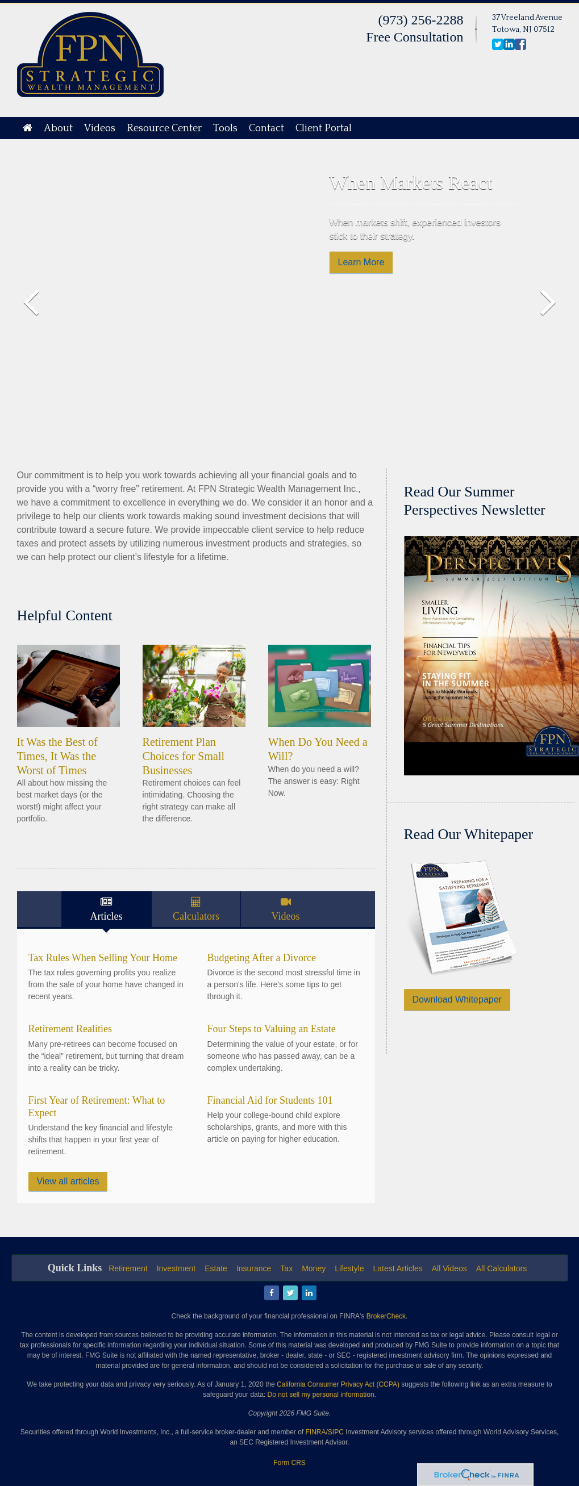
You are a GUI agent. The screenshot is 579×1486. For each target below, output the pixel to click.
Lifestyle (349, 1268)
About (58, 128)
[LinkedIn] (308, 1293)
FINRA (316, 1432)
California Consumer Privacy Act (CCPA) (338, 1384)
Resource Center (164, 128)
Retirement (128, 1268)
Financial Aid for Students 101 (270, 1100)
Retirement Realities (70, 1028)
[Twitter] (289, 1293)
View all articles (68, 1181)
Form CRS (289, 1463)
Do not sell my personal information (320, 1395)
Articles (106, 916)
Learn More (361, 262)
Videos (99, 128)
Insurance (253, 1268)
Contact (266, 128)
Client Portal (323, 128)
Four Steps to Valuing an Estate (271, 1028)
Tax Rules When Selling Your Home (102, 957)
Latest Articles (398, 1268)
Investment (176, 1268)
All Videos (449, 1268)
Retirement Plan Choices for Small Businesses (183, 756)
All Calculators (501, 1268)
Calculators (196, 916)
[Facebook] (271, 1293)
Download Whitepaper (457, 999)
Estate (216, 1268)
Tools (225, 128)
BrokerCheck (386, 1316)
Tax (286, 1268)
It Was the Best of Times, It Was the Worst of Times (57, 756)
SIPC (336, 1432)
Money (314, 1268)
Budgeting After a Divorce (261, 957)
